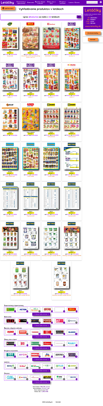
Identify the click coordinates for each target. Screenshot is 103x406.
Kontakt (92, 39)
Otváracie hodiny (92, 33)
